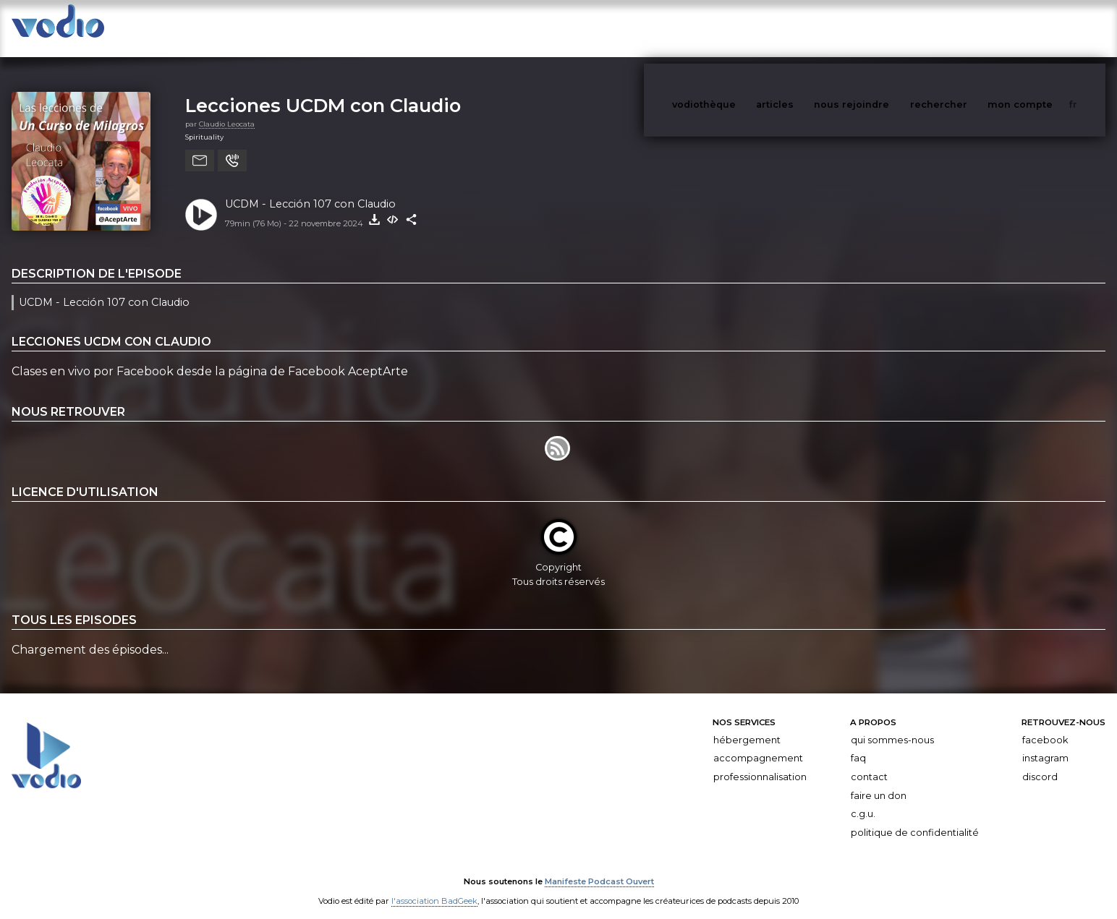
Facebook (1045, 725)
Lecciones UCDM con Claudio (323, 91)
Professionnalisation (760, 762)
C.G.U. (863, 799)
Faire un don (878, 781)
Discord (1040, 762)
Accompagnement (758, 743)
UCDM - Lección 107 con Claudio (310, 189)
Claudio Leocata (227, 110)
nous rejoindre (881, 27)
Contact (869, 762)
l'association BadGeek (434, 887)
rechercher (965, 27)
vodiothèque (738, 27)
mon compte (1043, 27)
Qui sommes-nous (892, 725)
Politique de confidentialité (915, 818)
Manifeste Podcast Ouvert (599, 867)
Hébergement (747, 725)
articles (807, 27)
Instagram (1045, 743)
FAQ (858, 743)
